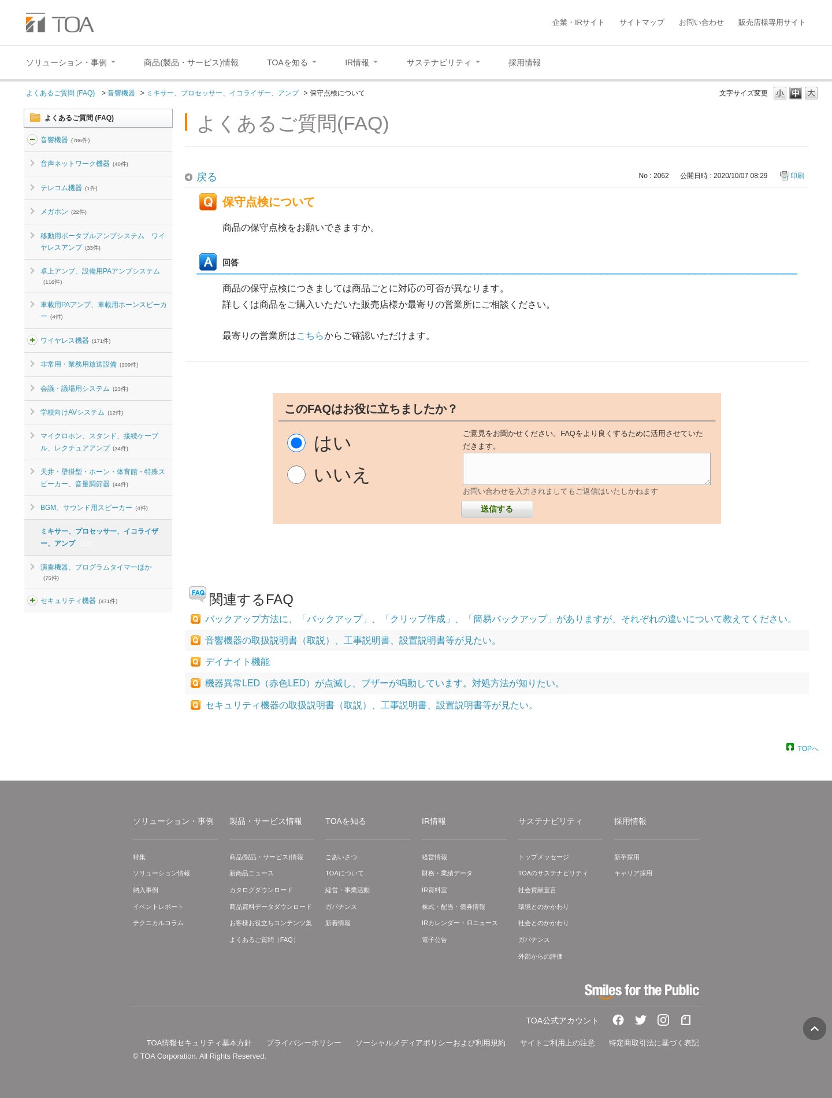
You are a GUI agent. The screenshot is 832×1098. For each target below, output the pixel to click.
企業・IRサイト (578, 22)
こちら (310, 336)
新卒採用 (627, 856)
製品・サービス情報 (265, 821)
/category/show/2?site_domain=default (32, 140)
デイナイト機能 (237, 662)
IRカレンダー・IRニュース (460, 922)
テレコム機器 (69, 188)
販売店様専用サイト (772, 22)
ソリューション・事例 (173, 821)
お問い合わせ (701, 22)
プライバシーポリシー (303, 1042)
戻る (206, 177)
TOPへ (808, 748)
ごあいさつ (341, 856)
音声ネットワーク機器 (84, 164)
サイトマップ (641, 22)
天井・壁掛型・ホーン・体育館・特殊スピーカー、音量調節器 (102, 477)
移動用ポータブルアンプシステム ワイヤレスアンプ (102, 242)
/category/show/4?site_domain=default (32, 340)
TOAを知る (345, 821)
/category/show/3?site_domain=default (32, 601)
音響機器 (121, 93)
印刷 (797, 176)
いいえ (342, 474)
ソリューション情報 (161, 873)
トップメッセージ (543, 856)
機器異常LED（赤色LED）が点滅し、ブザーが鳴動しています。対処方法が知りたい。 (384, 683)
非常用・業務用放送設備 (89, 364)
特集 (139, 856)
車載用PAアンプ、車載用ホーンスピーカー (103, 310)
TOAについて (344, 873)
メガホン (63, 212)
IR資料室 (434, 889)
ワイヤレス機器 (75, 341)
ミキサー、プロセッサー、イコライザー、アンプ (222, 93)
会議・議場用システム (84, 389)
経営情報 (434, 856)
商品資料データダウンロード (270, 906)
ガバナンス (341, 906)
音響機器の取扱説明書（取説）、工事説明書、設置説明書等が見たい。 (353, 640)
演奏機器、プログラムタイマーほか (95, 572)
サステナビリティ (550, 821)
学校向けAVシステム (81, 412)
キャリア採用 (633, 873)
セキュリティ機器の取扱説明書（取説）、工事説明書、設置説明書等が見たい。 (371, 705)
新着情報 (338, 922)
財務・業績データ (447, 873)
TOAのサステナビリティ (553, 873)
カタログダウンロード (261, 889)
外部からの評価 (540, 956)
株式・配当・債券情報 (453, 906)
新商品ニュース (251, 873)
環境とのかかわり (543, 906)
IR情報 (434, 821)
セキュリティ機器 (78, 601)
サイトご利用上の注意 (557, 1042)
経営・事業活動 (347, 889)
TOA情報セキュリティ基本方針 (199, 1042)
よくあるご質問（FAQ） (264, 939)
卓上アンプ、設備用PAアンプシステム (100, 275)
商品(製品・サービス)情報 (266, 856)
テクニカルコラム (158, 922)
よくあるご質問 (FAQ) (61, 93)
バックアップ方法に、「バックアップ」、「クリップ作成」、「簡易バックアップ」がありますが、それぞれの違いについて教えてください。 (501, 619)
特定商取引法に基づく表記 (654, 1042)
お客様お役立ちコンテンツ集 (270, 922)
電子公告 (434, 939)
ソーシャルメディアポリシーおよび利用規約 (430, 1042)
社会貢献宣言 (537, 889)
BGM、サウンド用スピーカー (94, 508)
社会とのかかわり (543, 922)
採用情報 (630, 821)
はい (333, 442)
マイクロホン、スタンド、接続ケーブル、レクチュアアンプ (99, 442)
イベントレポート (158, 906)
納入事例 (145, 889)
